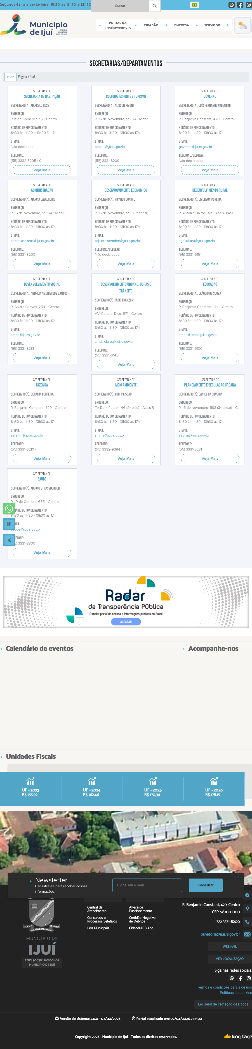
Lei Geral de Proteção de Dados (223, 1004)
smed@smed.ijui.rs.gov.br (198, 335)
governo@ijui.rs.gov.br (195, 147)
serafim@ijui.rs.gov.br (27, 435)
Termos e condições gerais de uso (224, 987)
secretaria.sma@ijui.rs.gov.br (32, 241)
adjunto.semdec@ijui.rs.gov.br (117, 241)
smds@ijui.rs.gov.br (25, 335)
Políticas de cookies (236, 993)
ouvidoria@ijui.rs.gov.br (220, 934)
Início (10, 77)
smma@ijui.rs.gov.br (110, 435)
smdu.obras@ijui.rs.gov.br (114, 341)
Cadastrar (206, 885)
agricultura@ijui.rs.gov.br (197, 241)
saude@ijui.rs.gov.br (26, 529)
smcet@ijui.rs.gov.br (110, 147)
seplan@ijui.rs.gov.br (194, 435)
